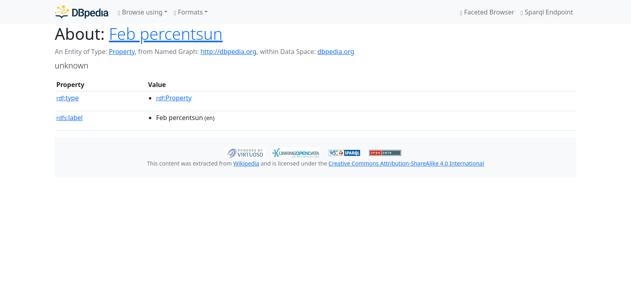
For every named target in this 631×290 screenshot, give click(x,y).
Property (121, 51)
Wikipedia (246, 163)
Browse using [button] (140, 12)
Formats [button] (188, 12)
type (67, 97)
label (69, 117)
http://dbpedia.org (228, 51)
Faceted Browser (487, 12)
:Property (174, 97)
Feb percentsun (166, 34)
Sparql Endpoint (547, 12)
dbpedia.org (336, 51)
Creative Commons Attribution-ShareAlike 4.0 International (406, 163)
